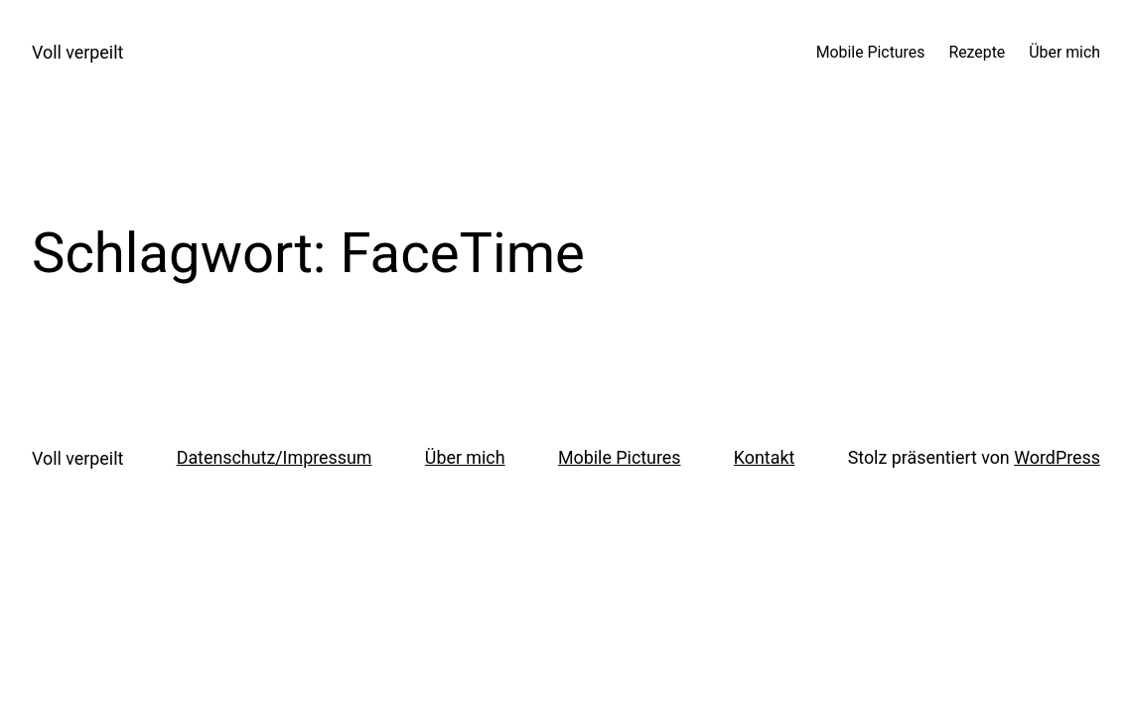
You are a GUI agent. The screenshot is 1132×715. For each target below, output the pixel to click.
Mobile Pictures (619, 457)
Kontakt (764, 457)
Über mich (465, 457)
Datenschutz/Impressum (274, 457)
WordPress (1057, 457)
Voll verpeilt (77, 52)
